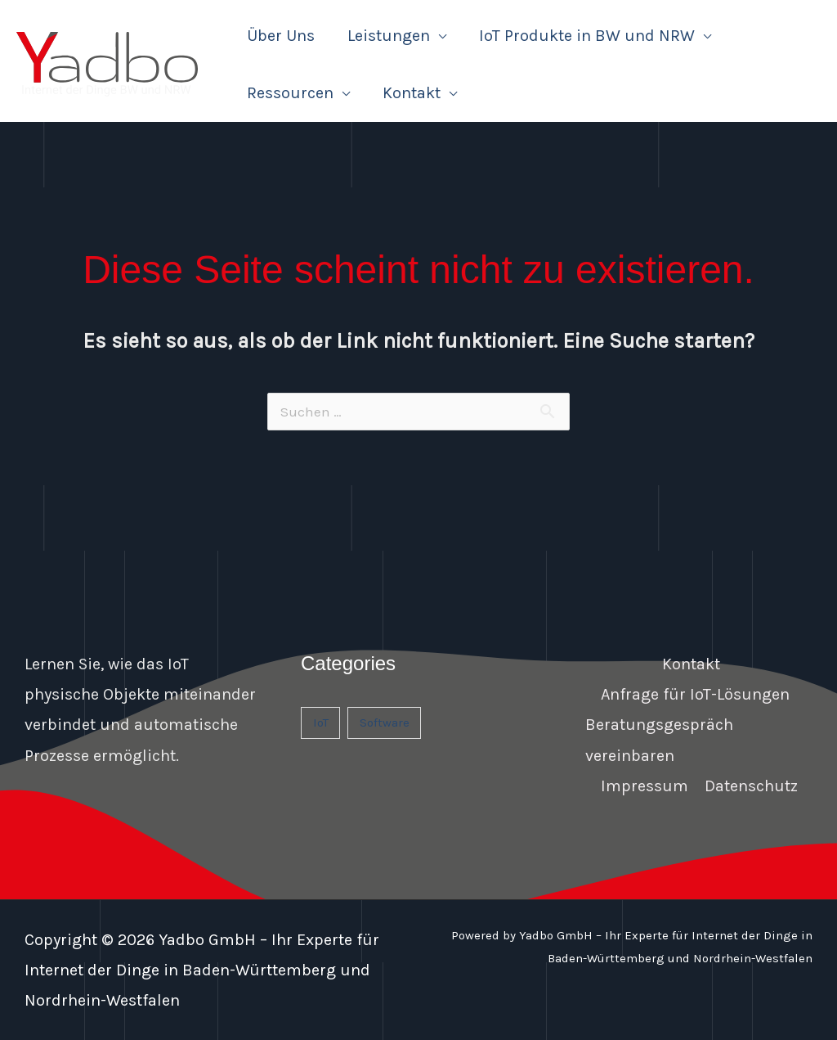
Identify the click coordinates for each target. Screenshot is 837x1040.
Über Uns (281, 35)
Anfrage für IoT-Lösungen (695, 694)
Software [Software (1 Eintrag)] (385, 722)
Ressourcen (290, 92)
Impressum (644, 786)
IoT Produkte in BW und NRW (587, 35)
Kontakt (412, 92)
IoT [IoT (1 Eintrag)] (321, 722)
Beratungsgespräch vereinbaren (659, 739)
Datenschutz (751, 786)
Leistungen (388, 35)
